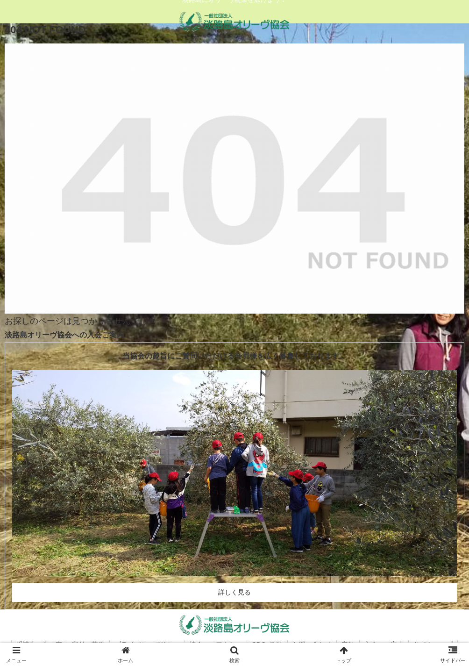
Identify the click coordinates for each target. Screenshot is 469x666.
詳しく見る (234, 592)
